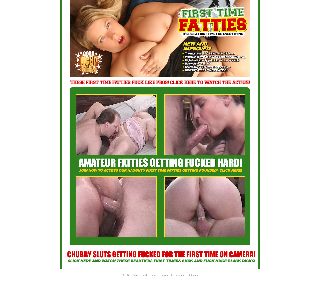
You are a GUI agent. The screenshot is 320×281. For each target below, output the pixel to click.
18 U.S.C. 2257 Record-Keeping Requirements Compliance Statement (160, 274)
